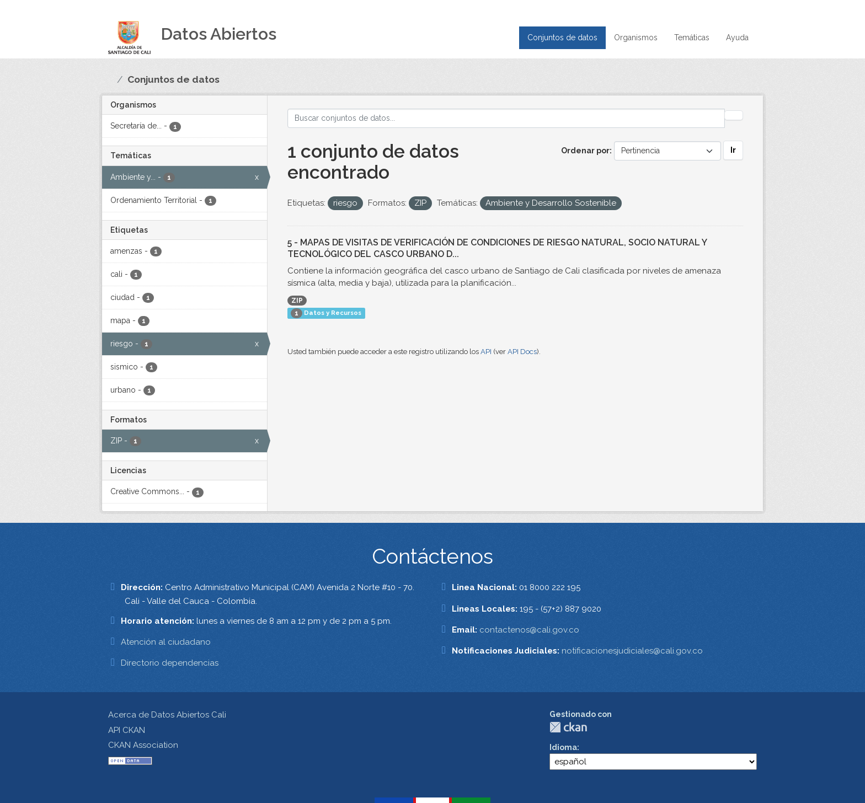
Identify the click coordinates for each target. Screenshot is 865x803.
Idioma (563, 747)
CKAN (568, 727)
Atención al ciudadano (166, 642)
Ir (733, 150)
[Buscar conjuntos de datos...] (506, 118)
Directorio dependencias (169, 663)
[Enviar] (733, 115)
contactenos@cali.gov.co (529, 630)
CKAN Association (143, 745)
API (486, 351)
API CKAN (126, 730)
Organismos (636, 37)
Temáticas (691, 37)
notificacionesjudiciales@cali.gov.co (632, 651)
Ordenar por (585, 150)
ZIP (297, 300)
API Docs (522, 351)
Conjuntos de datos (562, 37)
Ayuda (737, 37)
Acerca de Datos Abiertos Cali (167, 715)
